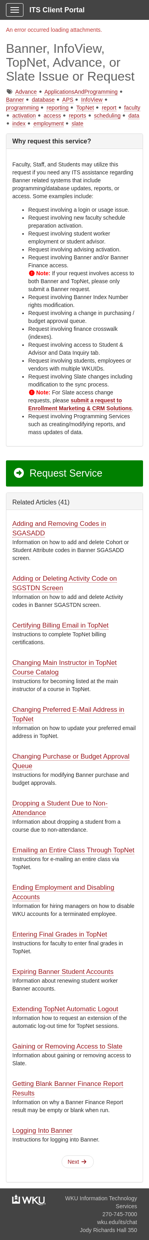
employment (48, 123)
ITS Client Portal (57, 10)
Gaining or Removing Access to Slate (67, 1046)
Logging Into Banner (42, 1130)
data (133, 115)
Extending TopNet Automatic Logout (65, 1009)
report (109, 107)
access (52, 115)
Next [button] (77, 1162)
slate (77, 123)
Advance (26, 92)
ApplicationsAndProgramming (81, 92)
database (43, 100)
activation (24, 115)
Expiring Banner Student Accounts (63, 971)
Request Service (58, 473)
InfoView (91, 100)
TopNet (85, 107)
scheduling (107, 115)
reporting (57, 107)
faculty (132, 107)
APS (68, 100)
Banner (15, 100)
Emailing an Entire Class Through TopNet (73, 850)
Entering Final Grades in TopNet (59, 934)
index (18, 123)
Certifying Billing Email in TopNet (60, 625)
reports (77, 115)
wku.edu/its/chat (117, 1222)
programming (22, 107)
